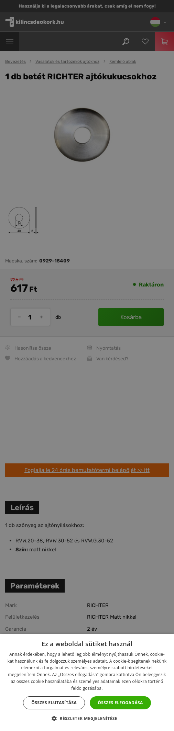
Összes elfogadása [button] (120, 703)
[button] (87, 719)
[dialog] (87, 365)
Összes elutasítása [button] (54, 703)
